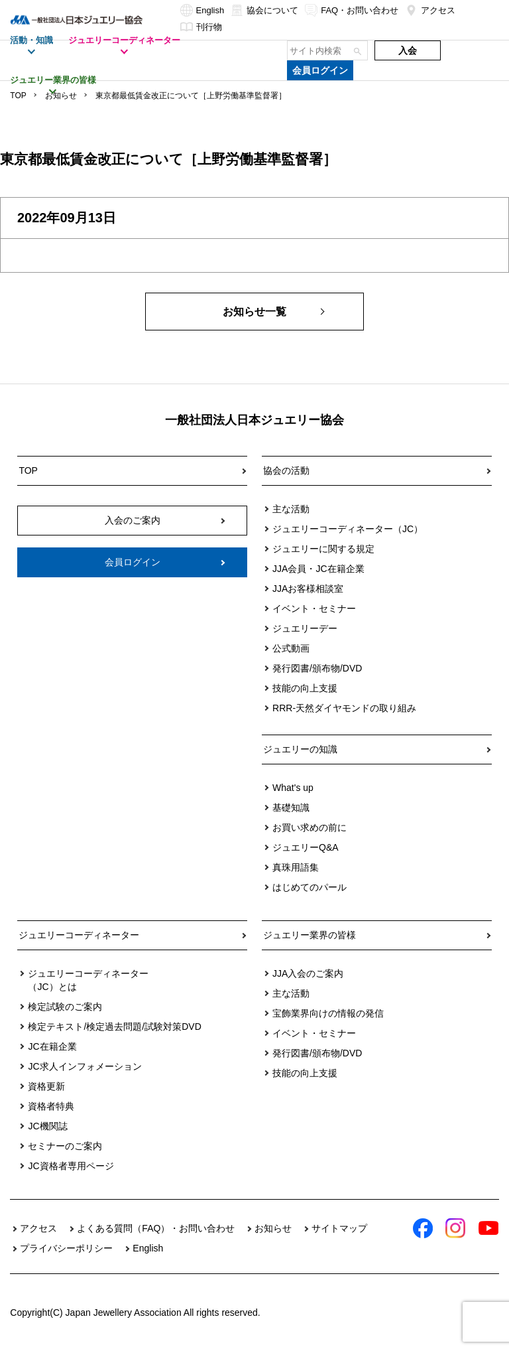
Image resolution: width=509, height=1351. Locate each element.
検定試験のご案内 (65, 1006)
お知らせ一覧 (254, 311)
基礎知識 (291, 807)
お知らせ (61, 95)
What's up (292, 787)
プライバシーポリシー (66, 1248)
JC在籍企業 (52, 1046)
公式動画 (291, 648)
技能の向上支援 (304, 688)
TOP (18, 95)
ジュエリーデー (304, 628)
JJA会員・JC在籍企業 (318, 568)
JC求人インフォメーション (84, 1066)
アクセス (430, 10)
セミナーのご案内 (65, 1146)
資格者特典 (51, 1106)
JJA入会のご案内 (307, 973)
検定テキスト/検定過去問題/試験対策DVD (114, 1026)
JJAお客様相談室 (307, 588)
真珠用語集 (295, 867)
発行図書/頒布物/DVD (317, 668)
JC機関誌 (47, 1126)
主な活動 (291, 509)
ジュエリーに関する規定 (323, 548)
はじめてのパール (309, 887)
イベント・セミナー (314, 608)
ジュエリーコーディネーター (79, 935)
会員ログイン (320, 70)
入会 (407, 50)
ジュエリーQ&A (305, 847)
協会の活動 (286, 470)
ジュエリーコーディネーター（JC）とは (88, 980)
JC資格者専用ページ (70, 1166)
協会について (264, 10)
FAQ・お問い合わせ (351, 10)
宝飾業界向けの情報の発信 (328, 1013)
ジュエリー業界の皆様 (309, 935)
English (202, 10)
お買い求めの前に (309, 827)
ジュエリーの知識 (300, 749)
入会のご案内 (132, 520)
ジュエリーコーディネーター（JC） (347, 529)
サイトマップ (339, 1228)
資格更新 (46, 1086)
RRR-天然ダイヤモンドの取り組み (344, 708)
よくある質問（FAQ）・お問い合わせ (156, 1228)
